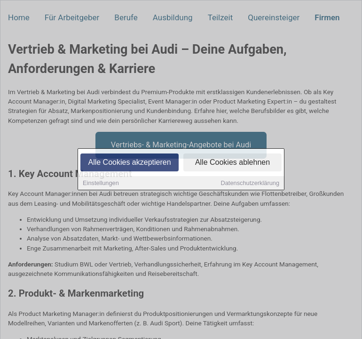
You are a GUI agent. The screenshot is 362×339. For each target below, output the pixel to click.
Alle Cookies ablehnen (232, 163)
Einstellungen (101, 183)
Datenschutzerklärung (250, 183)
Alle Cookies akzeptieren (129, 163)
